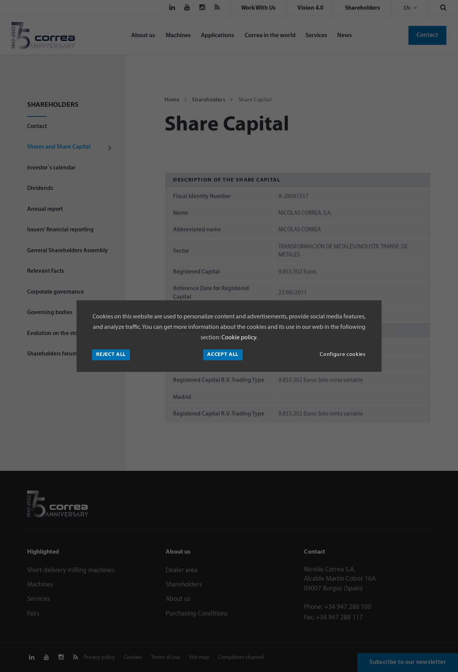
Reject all (111, 354)
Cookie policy (238, 338)
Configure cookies (342, 354)
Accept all (222, 354)
